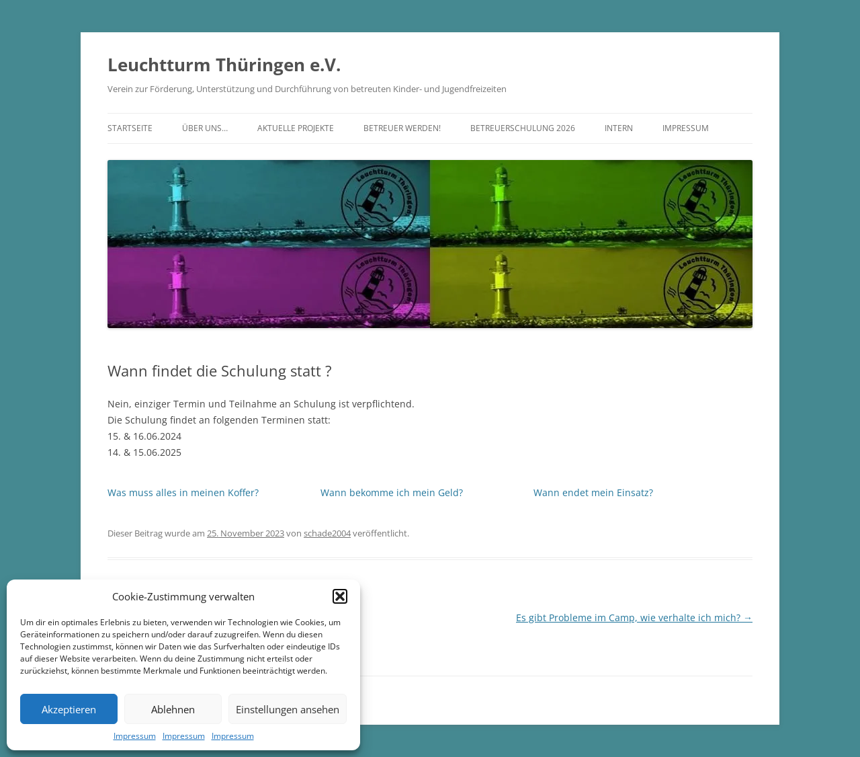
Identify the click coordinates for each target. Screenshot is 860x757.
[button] (340, 596)
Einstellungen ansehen (287, 709)
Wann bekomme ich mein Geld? (391, 492)
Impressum (135, 736)
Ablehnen (173, 709)
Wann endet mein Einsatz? (593, 492)
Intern (619, 128)
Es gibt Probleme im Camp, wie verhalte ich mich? (634, 617)
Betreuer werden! (402, 128)
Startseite (130, 128)
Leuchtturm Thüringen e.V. (224, 64)
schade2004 (327, 533)
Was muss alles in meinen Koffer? (183, 492)
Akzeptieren (69, 709)
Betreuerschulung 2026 (522, 128)
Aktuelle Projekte (295, 128)
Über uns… (205, 128)
